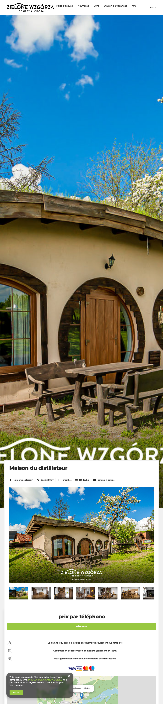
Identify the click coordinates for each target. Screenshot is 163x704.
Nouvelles (83, 5)
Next (150, 535)
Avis (134, 5)
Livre (96, 5)
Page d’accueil (64, 5)
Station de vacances (115, 5)
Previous (13, 535)
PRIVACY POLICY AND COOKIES (45, 679)
